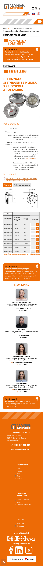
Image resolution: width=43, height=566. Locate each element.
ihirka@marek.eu (22, 335)
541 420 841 (23, 364)
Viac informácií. (31, 158)
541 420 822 (23, 310)
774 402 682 (23, 337)
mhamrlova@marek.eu (22, 308)
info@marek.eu (20, 449)
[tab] (8, 185)
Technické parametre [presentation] (22, 185)
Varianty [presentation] (7, 185)
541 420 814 (23, 392)
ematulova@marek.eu (22, 389)
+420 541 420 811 (20, 445)
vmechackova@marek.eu (22, 362)
